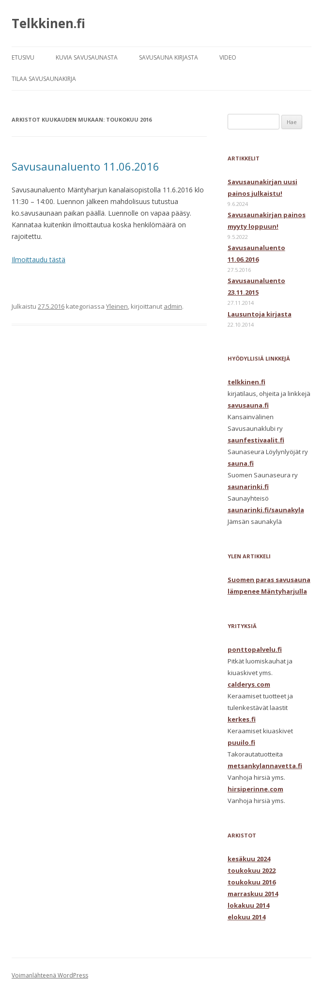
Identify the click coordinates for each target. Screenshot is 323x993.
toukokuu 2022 (252, 870)
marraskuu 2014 (253, 893)
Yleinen (117, 306)
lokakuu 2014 (248, 905)
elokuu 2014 (246, 917)
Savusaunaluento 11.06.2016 (85, 166)
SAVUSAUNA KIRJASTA (168, 57)
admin (173, 306)
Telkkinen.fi (48, 23)
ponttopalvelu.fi (255, 649)
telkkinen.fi (246, 382)
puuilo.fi (241, 742)
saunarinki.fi (248, 486)
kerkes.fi (242, 719)
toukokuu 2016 (252, 882)
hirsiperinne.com (255, 789)
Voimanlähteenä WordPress (50, 975)
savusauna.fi (248, 405)
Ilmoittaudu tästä (38, 259)
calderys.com (249, 684)
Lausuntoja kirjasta (260, 314)
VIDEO (227, 57)
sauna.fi (241, 463)
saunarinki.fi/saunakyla (266, 509)
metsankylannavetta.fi (265, 765)
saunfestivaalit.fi (256, 440)
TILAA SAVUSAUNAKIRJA (44, 79)
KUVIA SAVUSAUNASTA (87, 57)
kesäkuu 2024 (249, 858)
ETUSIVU (23, 57)
